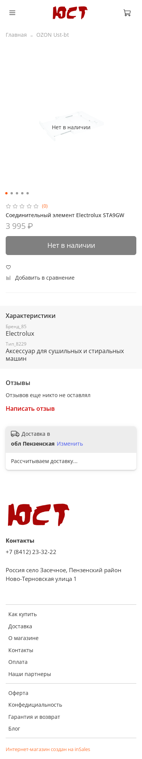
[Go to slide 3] (17, 193)
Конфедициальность (35, 704)
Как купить (22, 614)
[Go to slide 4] (22, 193)
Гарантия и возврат (34, 716)
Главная (16, 34)
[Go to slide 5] (27, 193)
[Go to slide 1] (6, 193)
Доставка (20, 626)
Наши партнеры (29, 674)
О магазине (23, 638)
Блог (14, 728)
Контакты (20, 650)
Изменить (70, 443)
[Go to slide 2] (11, 193)
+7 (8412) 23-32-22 (31, 552)
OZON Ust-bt (52, 34)
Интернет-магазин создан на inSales (48, 749)
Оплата (18, 661)
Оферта (18, 692)
